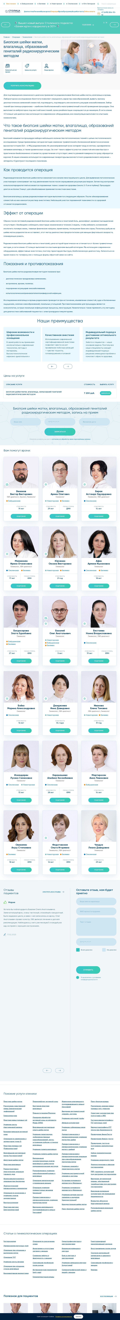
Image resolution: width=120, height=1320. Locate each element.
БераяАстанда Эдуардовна (98, 493)
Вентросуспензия (11, 1145)
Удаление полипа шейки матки (45, 1097)
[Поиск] (99, 4)
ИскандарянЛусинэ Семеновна (21, 745)
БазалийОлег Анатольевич (60, 632)
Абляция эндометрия (70, 1066)
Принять (78, 1316)
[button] (5, 24)
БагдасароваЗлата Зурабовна (21, 632)
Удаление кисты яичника (14, 1204)
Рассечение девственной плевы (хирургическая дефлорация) (14, 1051)
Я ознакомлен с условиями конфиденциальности (91, 921)
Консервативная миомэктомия (16, 1216)
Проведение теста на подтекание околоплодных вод (102, 1088)
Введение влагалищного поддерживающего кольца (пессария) (44, 1152)
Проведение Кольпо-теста (102, 1082)
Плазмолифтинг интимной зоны (45, 1044)
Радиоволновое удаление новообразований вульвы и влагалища (44, 1116)
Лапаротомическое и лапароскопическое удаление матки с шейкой (74, 1089)
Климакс (94, 1212)
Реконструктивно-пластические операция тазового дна (14, 1114)
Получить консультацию (22, 86)
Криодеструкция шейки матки (74, 1147)
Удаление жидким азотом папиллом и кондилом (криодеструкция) (72, 1140)
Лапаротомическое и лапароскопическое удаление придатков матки (45, 1142)
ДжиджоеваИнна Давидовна (60, 675)
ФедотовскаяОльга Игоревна (60, 786)
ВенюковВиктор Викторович (21, 493)
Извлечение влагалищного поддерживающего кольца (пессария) (73, 1047)
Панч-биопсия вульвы (100, 1044)
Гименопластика (10, 1058)
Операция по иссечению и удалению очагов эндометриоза (15, 1138)
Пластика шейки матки (13, 1044)
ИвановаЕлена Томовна (98, 675)
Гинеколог (31, 497)
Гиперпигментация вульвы (43, 1220)
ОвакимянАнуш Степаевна (21, 786)
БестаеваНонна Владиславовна (99, 632)
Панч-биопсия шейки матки (73, 1152)
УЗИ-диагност (13, 497)
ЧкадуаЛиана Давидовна (98, 786)
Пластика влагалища (12, 1107)
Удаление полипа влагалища (44, 1092)
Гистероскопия (10, 1184)
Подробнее (21, 516)
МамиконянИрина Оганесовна (21, 562)
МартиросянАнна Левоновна (98, 745)
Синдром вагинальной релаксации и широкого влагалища (100, 1198)
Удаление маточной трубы (73, 1061)
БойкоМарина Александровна (21, 707)
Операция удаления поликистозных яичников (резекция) (43, 1133)
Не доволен (111, 892)
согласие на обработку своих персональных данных (71, 439)
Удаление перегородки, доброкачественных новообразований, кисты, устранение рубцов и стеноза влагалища (45, 1082)
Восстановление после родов (103, 1191)
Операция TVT (10, 1200)
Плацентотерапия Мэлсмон (44, 1056)
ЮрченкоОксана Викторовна (60, 562)
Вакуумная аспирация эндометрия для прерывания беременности (103, 1136)
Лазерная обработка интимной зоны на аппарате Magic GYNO (44, 1063)
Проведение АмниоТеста (101, 1077)
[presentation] (94, 902)
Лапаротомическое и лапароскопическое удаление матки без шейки (74, 1079)
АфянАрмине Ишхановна (99, 562)
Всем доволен (86, 892)
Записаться (105, 393)
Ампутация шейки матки (13, 1103)
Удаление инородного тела (102, 1103)
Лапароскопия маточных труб (16, 1188)
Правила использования (63, 1316)
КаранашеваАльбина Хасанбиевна (60, 745)
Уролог (23, 497)
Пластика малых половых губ (15, 1063)
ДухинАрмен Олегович (60, 493)
